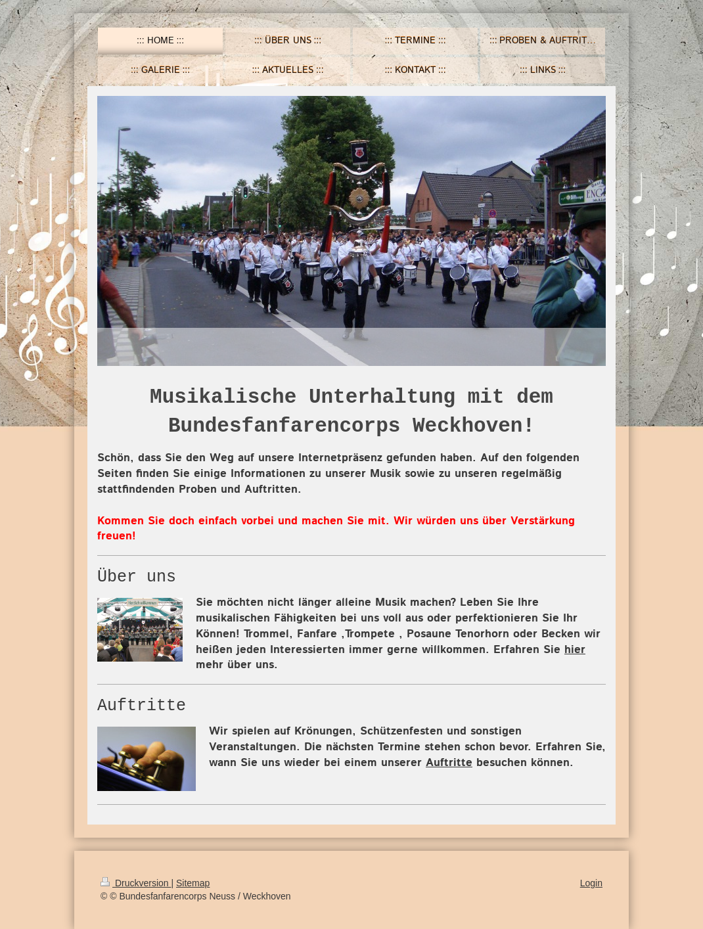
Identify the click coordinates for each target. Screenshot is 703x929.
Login (591, 883)
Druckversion (136, 883)
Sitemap (193, 883)
